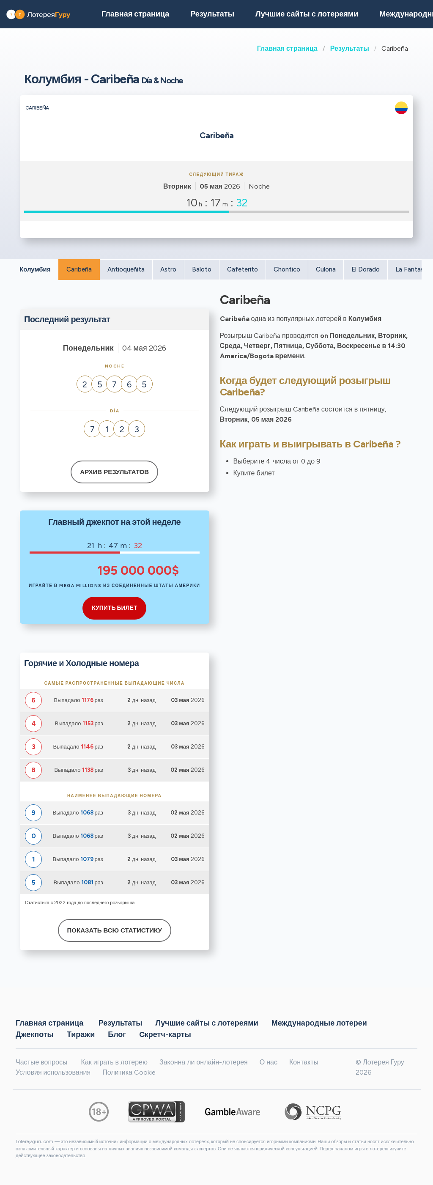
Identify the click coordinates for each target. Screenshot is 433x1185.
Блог (117, 1034)
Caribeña (79, 269)
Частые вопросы (41, 1062)
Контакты (303, 1062)
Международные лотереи (319, 1022)
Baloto (201, 269)
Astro (168, 269)
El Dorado (365, 269)
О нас (268, 1062)
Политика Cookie (129, 1072)
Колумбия (35, 269)
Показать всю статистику (114, 930)
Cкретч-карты (165, 1034)
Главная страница (287, 48)
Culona (326, 269)
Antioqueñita (126, 269)
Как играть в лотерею (114, 1062)
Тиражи (81, 1034)
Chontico (287, 269)
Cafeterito (242, 269)
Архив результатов (114, 472)
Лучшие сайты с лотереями (306, 14)
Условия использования (53, 1072)
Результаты (349, 48)
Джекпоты (35, 1034)
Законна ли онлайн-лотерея (203, 1062)
